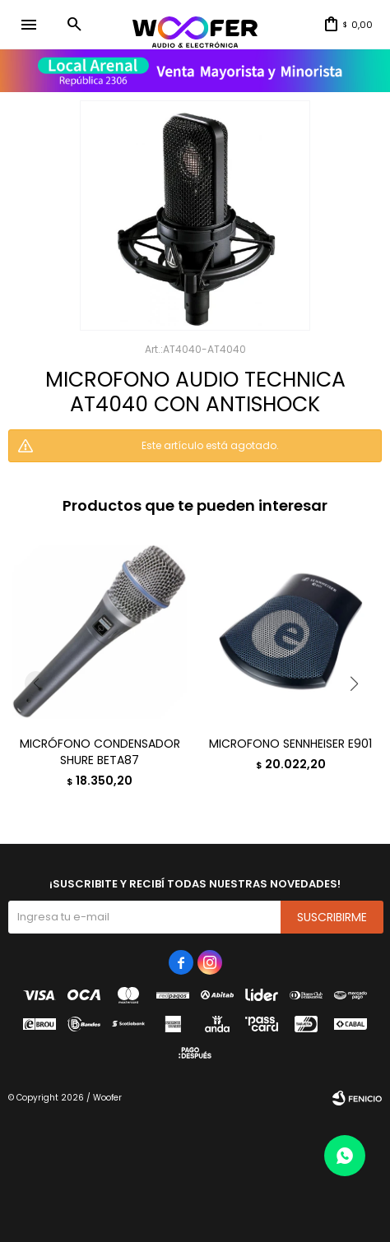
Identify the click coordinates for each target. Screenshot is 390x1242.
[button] (74, 24)
